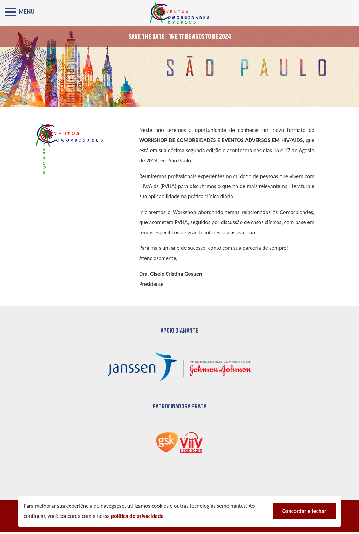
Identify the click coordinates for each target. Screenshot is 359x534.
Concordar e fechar (304, 511)
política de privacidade (137, 516)
